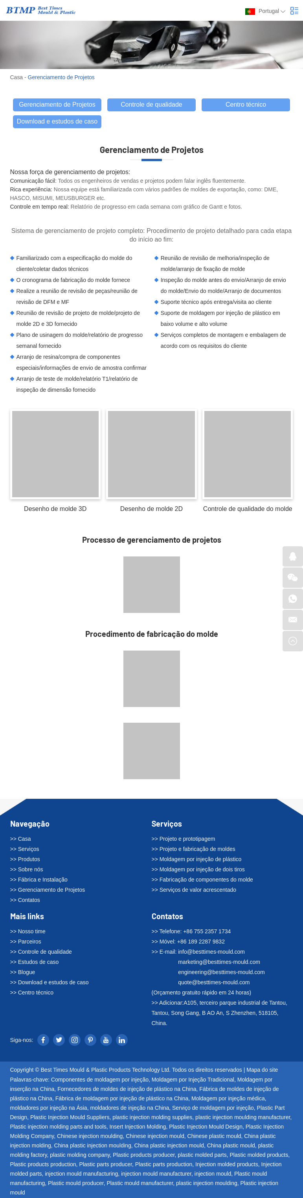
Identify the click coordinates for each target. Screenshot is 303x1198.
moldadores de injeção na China (129, 1107)
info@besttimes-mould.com (211, 952)
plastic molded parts (202, 1154)
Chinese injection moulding (90, 1136)
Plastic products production (43, 1164)
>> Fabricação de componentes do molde (202, 879)
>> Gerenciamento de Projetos (47, 890)
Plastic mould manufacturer (140, 1183)
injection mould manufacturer (156, 1173)
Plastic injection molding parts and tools (58, 1126)
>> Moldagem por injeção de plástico (197, 859)
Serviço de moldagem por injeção (213, 1107)
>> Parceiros (25, 941)
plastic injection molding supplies (152, 1117)
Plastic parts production (164, 1164)
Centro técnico (246, 104)
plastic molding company (80, 1154)
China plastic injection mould (169, 1145)
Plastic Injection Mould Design (205, 1126)
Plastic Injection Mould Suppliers (70, 1117)
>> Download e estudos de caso (49, 982)
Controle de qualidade (151, 104)
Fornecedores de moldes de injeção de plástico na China (126, 1088)
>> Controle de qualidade (41, 952)
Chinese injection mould (155, 1136)
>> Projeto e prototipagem (183, 839)
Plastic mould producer (76, 1183)
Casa (16, 77)
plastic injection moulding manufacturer (242, 1117)
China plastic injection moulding (92, 1145)
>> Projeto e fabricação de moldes (193, 849)
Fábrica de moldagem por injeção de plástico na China (122, 1098)
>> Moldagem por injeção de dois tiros (198, 869)
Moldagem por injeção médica (228, 1098)
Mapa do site (262, 1070)
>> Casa (20, 839)
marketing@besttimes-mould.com (219, 962)
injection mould (213, 1173)
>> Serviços (24, 849)
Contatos (167, 916)
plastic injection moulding (206, 1183)
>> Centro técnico (32, 992)
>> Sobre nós (26, 869)
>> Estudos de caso (34, 962)
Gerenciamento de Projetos (61, 77)
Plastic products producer (143, 1154)
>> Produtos (25, 859)
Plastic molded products (259, 1154)
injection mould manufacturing (81, 1173)
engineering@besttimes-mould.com (221, 972)
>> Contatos (25, 900)
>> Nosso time (28, 931)
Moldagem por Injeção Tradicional (193, 1079)
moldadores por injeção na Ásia (48, 1107)
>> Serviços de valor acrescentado (194, 890)
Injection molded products (226, 1164)
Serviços (167, 823)
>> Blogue (22, 972)
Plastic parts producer (105, 1164)
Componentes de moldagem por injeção (100, 1079)
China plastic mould (231, 1145)
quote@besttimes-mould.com (214, 982)
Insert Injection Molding (137, 1126)
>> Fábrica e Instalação (39, 879)
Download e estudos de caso (57, 121)
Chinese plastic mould (214, 1136)
